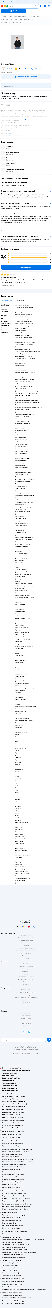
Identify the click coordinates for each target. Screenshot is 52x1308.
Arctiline (17, 813)
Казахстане (29, 1053)
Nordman (17, 653)
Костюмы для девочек (21, 528)
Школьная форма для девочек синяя (25, 319)
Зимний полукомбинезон (22, 632)
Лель (16, 781)
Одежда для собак (26, 1023)
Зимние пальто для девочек (22, 463)
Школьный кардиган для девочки (24, 344)
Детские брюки (19, 634)
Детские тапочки (19, 662)
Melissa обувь (18, 713)
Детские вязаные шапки (21, 871)
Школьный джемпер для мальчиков (25, 358)
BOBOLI (17, 818)
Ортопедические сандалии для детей (25, 706)
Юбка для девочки (20, 465)
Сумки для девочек (20, 880)
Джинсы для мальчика (21, 453)
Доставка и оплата (26, 935)
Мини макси (18, 797)
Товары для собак (26, 1018)
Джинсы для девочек (20, 516)
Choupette (18, 746)
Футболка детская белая (21, 627)
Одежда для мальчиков (21, 449)
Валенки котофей (20, 695)
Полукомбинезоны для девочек (24, 537)
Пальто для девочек (20, 504)
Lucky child (18, 806)
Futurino (17, 767)
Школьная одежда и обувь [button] (6, 301)
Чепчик (17, 846)
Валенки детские (19, 676)
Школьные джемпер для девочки (24, 349)
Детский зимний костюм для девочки (25, 514)
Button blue (18, 757)
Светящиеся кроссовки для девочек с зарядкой (28, 555)
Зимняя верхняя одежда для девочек (25, 507)
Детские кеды (19, 727)
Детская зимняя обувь (21, 711)
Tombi (16, 702)
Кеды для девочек (20, 560)
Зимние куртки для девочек (22, 511)
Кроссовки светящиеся (21, 651)
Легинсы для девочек (21, 486)
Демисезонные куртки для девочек (25, 495)
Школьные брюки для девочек (23, 333)
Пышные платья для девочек (23, 481)
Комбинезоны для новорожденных (25, 379)
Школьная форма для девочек (23, 303)
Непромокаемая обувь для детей (24, 720)
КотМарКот (18, 820)
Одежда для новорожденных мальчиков (26, 398)
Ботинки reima (19, 697)
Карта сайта (26, 958)
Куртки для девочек (20, 535)
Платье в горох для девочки (22, 542)
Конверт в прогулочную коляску (24, 386)
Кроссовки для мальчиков (22, 549)
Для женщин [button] (5, 321)
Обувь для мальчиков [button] (4, 315)
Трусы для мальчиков (21, 836)
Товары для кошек (26, 1013)
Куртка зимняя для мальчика (22, 423)
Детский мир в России (19, 1053)
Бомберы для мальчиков (21, 442)
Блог (26, 1005)
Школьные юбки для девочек (23, 316)
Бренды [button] (3, 328)
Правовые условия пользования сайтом (26, 1047)
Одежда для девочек (20, 484)
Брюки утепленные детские (23, 639)
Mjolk (16, 785)
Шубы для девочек (20, 488)
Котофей (17, 730)
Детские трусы (19, 841)
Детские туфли (19, 562)
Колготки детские (20, 825)
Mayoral (17, 753)
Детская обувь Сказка (21, 678)
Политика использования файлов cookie (26, 950)
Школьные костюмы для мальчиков (25, 342)
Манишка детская (19, 876)
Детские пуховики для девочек (23, 497)
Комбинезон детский (21, 569)
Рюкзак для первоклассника (22, 855)
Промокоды (26, 945)
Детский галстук (19, 866)
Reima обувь (18, 692)
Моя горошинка (19, 405)
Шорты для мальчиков (21, 444)
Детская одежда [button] (5, 323)
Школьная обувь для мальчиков (23, 337)
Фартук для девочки (20, 330)
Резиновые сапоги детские (22, 665)
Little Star (17, 801)
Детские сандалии (20, 690)
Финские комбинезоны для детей (24, 597)
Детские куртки (19, 579)
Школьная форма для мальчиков (24, 307)
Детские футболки (20, 593)
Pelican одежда (19, 769)
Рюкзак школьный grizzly (22, 305)
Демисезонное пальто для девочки (24, 479)
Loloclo (17, 774)
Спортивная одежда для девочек (24, 502)
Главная (3, 16)
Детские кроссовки (20, 660)
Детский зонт (18, 883)
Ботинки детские (19, 716)
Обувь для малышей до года (22, 395)
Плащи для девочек (20, 604)
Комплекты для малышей (22, 409)
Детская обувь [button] (5, 325)
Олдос (16, 739)
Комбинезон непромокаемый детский (26, 586)
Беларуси (36, 1053)
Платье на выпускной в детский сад (25, 372)
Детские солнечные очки (22, 873)
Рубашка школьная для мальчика (24, 323)
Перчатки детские (20, 862)
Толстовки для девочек (21, 467)
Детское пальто (19, 625)
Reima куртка (18, 602)
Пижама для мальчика (21, 439)
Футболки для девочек (21, 477)
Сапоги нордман (19, 648)
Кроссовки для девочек (21, 553)
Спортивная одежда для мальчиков (24, 414)
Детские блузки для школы (22, 312)
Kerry (16, 755)
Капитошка (18, 808)
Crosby (17, 790)
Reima (16, 741)
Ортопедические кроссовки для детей (26, 688)
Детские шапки (19, 853)
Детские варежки (20, 848)
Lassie (16, 743)
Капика (17, 750)
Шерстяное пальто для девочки (23, 539)
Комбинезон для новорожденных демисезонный (29, 407)
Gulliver (17, 734)
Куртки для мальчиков (21, 412)
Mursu (16, 723)
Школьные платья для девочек (23, 321)
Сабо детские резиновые (22, 718)
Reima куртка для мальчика (22, 456)
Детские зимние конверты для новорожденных (28, 391)
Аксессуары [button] (4, 332)
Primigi (17, 685)
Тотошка (17, 771)
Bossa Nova (18, 778)
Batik (16, 783)
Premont (17, 792)
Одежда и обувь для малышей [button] (5, 304)
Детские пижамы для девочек (23, 491)
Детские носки (19, 827)
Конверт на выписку (20, 368)
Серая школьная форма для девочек (25, 326)
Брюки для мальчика (20, 419)
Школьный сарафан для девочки (24, 354)
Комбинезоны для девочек (22, 500)
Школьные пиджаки (20, 363)
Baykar (16, 804)
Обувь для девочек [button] (6, 319)
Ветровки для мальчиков (22, 416)
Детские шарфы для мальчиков (23, 869)
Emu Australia (18, 799)
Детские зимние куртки (21, 623)
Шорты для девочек (20, 509)
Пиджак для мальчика (21, 630)
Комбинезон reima (20, 576)
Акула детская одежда (21, 732)
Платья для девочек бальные (23, 472)
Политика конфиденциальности (26, 948)
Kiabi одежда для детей (21, 811)
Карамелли (18, 795)
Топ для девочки (19, 843)
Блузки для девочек (20, 532)
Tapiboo (17, 667)
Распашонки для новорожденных (24, 377)
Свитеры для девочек (21, 493)
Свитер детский (19, 637)
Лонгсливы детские (26, 19)
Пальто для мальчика (20, 437)
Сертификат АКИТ (26, 953)
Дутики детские (19, 709)
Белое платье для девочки (22, 518)
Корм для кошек (26, 1015)
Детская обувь (19, 641)
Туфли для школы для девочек (23, 335)
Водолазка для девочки (21, 546)
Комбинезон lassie (20, 588)
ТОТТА (17, 815)
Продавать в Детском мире (26, 937)
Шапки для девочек (20, 859)
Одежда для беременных (22, 565)
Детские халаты (19, 834)
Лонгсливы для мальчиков (22, 451)
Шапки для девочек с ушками (23, 878)
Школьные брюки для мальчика (24, 310)
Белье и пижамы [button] (5, 330)
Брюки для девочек (20, 521)
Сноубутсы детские (20, 644)
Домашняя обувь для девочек (23, 558)
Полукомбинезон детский (22, 595)
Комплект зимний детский (22, 618)
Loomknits (18, 762)
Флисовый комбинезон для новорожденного (27, 400)
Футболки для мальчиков (22, 421)
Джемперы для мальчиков (22, 446)
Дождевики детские (20, 614)
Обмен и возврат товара (26, 940)
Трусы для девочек (20, 829)
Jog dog (17, 669)
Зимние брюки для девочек (22, 544)
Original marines (19, 760)
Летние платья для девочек (22, 523)
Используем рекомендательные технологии (26, 1049)
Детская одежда (35, 16)
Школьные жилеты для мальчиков (24, 340)
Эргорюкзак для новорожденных (24, 381)
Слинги (17, 567)
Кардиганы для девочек (21, 474)
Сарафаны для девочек (21, 328)
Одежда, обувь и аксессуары (17, 16)
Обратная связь (26, 956)
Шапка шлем (18, 857)
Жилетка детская (19, 609)
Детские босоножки (20, 699)
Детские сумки (19, 864)
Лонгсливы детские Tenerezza (11, 22)
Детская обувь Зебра (21, 681)
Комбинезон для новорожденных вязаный (27, 402)
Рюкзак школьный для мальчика (23, 314)
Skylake (17, 347)
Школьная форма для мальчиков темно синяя (27, 351)
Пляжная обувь (19, 725)
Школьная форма (19, 300)
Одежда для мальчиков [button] (4, 308)
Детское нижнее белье (21, 839)
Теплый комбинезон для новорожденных (26, 393)
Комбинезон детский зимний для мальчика (27, 435)
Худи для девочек (19, 530)
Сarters (17, 776)
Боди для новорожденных (22, 374)
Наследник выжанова (21, 748)
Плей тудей (18, 736)
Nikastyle (17, 764)
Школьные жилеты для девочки (23, 356)
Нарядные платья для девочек (23, 458)
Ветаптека (26, 1026)
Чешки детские (19, 655)
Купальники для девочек (21, 822)
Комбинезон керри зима (22, 616)
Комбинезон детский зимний (23, 574)
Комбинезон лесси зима (21, 600)
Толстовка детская (20, 607)
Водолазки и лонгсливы (9, 19)
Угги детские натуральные (22, 674)
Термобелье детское (20, 620)
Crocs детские (19, 658)
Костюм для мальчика (21, 426)
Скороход (17, 704)
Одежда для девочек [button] (4, 312)
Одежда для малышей (21, 370)
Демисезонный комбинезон (23, 572)
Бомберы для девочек (21, 525)
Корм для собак (26, 1021)
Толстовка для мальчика (21, 428)
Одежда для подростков (21, 590)
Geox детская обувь (20, 672)
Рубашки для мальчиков (21, 430)
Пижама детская (19, 832)
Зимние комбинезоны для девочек (24, 470)
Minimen (17, 788)
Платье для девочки (20, 460)
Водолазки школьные (21, 361)
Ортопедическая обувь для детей (24, 646)
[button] (13, 11)
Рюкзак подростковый (21, 850)
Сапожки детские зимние (22, 683)
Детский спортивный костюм (23, 583)
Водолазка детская (20, 611)
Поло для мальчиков (20, 432)
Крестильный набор (20, 388)
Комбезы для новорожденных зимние (25, 384)
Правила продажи (26, 943)
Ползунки (17, 581)
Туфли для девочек (20, 551)
